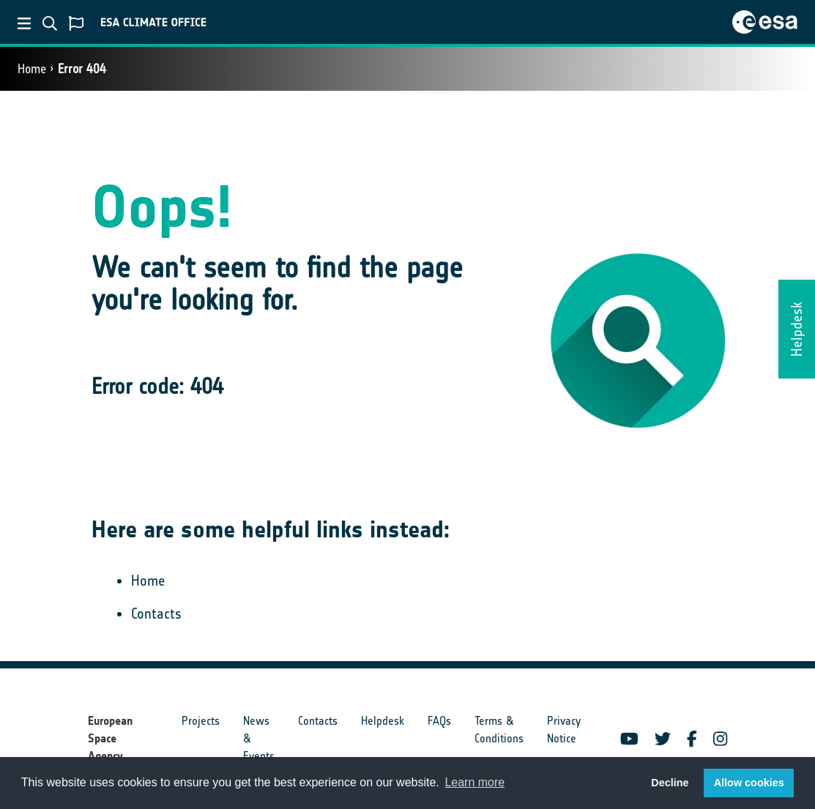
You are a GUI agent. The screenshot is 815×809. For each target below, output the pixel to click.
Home (32, 68)
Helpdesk (382, 721)
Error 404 (82, 68)
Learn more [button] (474, 782)
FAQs (439, 721)
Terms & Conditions (499, 729)
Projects (201, 721)
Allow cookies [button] (749, 783)
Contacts (156, 613)
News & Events (259, 738)
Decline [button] (669, 783)
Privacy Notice (564, 729)
